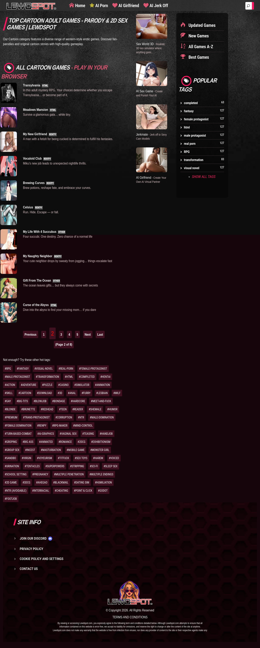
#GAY (8, 401)
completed (191, 103)
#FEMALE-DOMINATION (18, 425)
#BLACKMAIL (60, 482)
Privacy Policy (31, 549)
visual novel (191, 168)
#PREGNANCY (40, 474)
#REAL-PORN (65, 368)
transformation (193, 160)
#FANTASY (23, 368)
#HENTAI (105, 376)
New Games (198, 35)
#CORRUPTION (63, 417)
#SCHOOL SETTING (16, 474)
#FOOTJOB (11, 498)
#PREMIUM (11, 417)
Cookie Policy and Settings (41, 559)
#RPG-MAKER (59, 425)
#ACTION (10, 385)
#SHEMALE (95, 409)
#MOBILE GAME (76, 450)
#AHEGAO (41, 482)
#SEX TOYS (81, 458)
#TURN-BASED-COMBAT (18, 433)
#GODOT (103, 490)
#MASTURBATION (51, 450)
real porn (189, 144)
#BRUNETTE (28, 409)
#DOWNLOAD (44, 393)
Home (79, 5)
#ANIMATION (102, 385)
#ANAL (72, 393)
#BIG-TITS (22, 401)
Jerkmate (149, 136)
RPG (187, 152)
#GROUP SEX (12, 450)
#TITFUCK (63, 458)
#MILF (116, 393)
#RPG (8, 368)
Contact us (29, 569)
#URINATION (12, 466)
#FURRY (85, 393)
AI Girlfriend (128, 5)
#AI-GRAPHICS (45, 433)
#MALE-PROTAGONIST (17, 376)
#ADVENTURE (28, 385)
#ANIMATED (46, 441)
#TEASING (88, 433)
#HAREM (98, 458)
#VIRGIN (26, 458)
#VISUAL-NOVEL (43, 368)
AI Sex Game (150, 93)
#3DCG (26, 482)
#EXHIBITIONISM (100, 441)
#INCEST (30, 450)
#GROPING (11, 441)
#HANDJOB (106, 433)
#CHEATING (61, 490)
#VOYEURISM (44, 458)
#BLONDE (10, 409)
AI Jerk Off (158, 5)
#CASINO (63, 385)
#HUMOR (112, 409)
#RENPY (42, 425)
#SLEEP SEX (110, 466)
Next (88, 334)
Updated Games (201, 25)
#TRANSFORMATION (47, 376)
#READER (77, 409)
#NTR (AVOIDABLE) (15, 490)
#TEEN (63, 409)
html (187, 127)
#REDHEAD (47, 409)
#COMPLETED (87, 376)
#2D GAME (11, 482)
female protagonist (196, 119)
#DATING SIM (81, 482)
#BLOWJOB (40, 401)
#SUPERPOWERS (54, 466)
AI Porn (101, 5)
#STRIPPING (77, 466)
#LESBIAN (102, 393)
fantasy (189, 111)
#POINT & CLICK (83, 490)
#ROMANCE (65, 441)
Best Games (198, 57)
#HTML (69, 376)
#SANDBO (10, 458)
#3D (60, 393)
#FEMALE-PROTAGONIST (93, 368)
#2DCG (82, 441)
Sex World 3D (151, 48)
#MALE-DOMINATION (102, 417)
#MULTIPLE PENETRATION (69, 474)
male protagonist (195, 135)
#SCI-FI (94, 466)
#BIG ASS (28, 441)
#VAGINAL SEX (68, 433)
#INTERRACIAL (40, 490)
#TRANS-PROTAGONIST (36, 417)
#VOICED (114, 458)
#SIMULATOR (81, 385)
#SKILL (9, 393)
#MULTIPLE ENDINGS (101, 474)
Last (100, 334)
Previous (31, 334)
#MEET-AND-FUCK (101, 401)
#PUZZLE (47, 385)
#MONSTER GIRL (99, 450)
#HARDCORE (78, 401)
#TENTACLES (32, 466)
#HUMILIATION (103, 482)
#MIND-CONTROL (83, 425)
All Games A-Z (200, 46)
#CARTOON (24, 393)
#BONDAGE (58, 401)
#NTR (81, 417)
